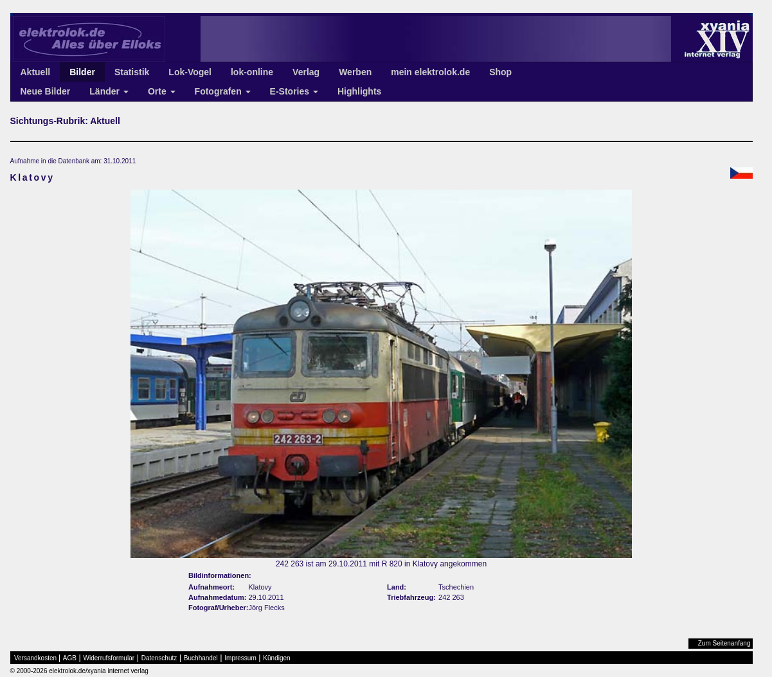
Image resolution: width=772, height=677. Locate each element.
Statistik (131, 72)
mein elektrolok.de (430, 72)
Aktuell (36, 72)
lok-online (252, 72)
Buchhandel (201, 658)
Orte (161, 91)
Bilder (82, 72)
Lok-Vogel (189, 72)
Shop (500, 72)
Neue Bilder (46, 91)
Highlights (359, 91)
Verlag (305, 72)
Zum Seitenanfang (724, 643)
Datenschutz (159, 658)
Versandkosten (35, 658)
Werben (355, 72)
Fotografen (223, 91)
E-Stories (294, 91)
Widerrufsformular (109, 658)
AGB (69, 658)
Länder (109, 91)
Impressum (240, 658)
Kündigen (276, 658)
